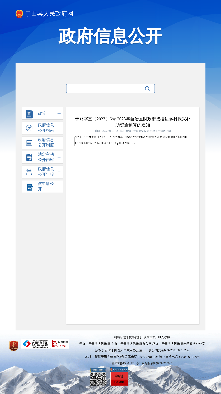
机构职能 (120, 337)
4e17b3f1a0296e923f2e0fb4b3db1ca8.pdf (98, 143)
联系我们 (135, 337)
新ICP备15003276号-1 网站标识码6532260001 (142, 363)
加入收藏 (164, 337)
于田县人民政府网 (49, 13)
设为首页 (149, 337)
